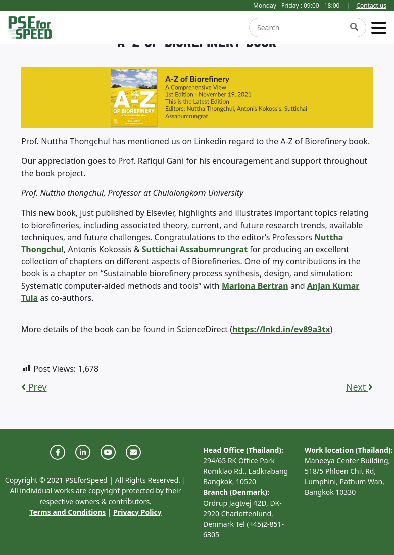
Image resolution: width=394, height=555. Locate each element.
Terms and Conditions (67, 512)
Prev (34, 387)
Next (359, 387)
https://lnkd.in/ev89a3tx (281, 329)
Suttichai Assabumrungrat (195, 249)
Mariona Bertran (255, 285)
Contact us (371, 5)
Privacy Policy (137, 512)
